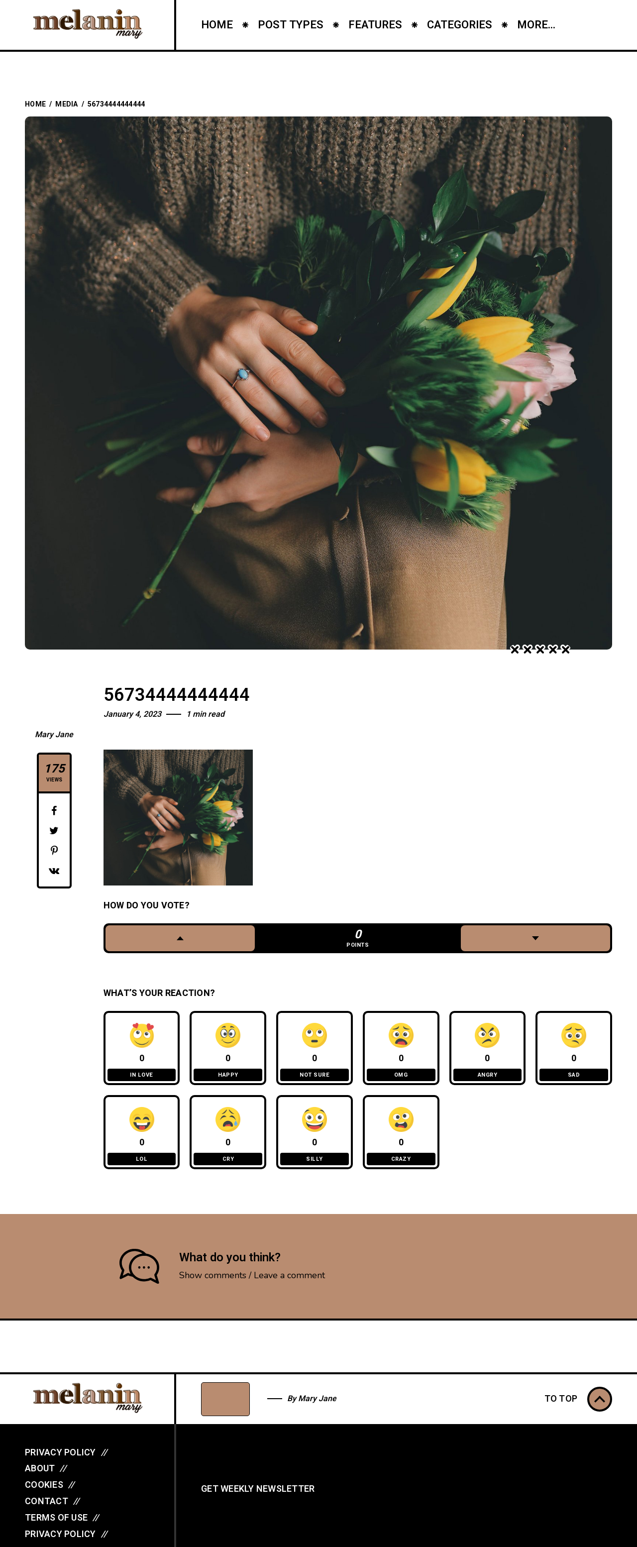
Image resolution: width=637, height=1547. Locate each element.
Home (35, 104)
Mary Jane (54, 735)
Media (66, 104)
